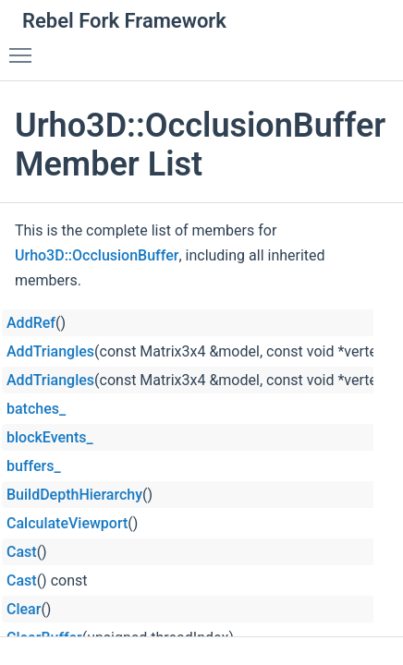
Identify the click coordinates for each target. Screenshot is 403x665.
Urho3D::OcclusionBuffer (96, 255)
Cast (21, 552)
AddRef (30, 323)
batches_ (36, 408)
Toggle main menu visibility (25, 47)
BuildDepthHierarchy (74, 494)
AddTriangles (50, 351)
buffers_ (33, 466)
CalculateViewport (67, 523)
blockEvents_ (49, 437)
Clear (23, 609)
